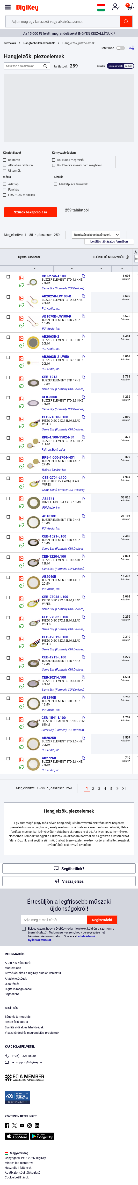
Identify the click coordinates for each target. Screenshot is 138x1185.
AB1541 (48, 499)
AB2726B (49, 758)
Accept (63, 1177)
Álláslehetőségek (16, 978)
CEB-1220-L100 (54, 556)
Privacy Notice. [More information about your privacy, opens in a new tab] (35, 1167)
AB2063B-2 (50, 336)
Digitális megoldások (18, 989)
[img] (27, 9)
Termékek (10, 43)
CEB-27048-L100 (55, 597)
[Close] (130, 1148)
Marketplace (13, 968)
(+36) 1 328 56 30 (20, 1056)
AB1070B (49, 516)
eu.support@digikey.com (24, 1062)
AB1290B (49, 697)
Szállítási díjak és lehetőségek (24, 1027)
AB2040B (49, 577)
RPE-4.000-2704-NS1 (58, 457)
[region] (69, 1163)
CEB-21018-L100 (55, 417)
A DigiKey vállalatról (18, 963)
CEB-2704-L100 (54, 477)
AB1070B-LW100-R (56, 316)
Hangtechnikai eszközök (39, 43)
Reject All (96, 1177)
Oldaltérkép (12, 984)
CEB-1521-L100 (54, 536)
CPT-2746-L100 (54, 276)
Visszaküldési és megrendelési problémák (32, 1032)
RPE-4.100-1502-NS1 (58, 437)
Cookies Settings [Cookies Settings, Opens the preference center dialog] (30, 1177)
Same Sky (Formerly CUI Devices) (63, 288)
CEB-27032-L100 (55, 617)
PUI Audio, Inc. (51, 308)
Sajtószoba (12, 994)
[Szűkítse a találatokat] (23, 66)
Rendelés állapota (16, 1022)
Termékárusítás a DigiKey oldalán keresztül (33, 973)
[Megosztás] (131, 48)
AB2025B (49, 738)
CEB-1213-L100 (54, 657)
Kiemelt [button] (97, 234)
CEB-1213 (49, 377)
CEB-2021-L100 (54, 677)
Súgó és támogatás (17, 1016)
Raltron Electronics (53, 449)
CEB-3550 (49, 397)
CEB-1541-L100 (54, 718)
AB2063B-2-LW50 (55, 357)
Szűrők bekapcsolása (30, 212)
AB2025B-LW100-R (56, 296)
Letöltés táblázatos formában (109, 241)
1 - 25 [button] (29, 235)
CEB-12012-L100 (55, 637)
